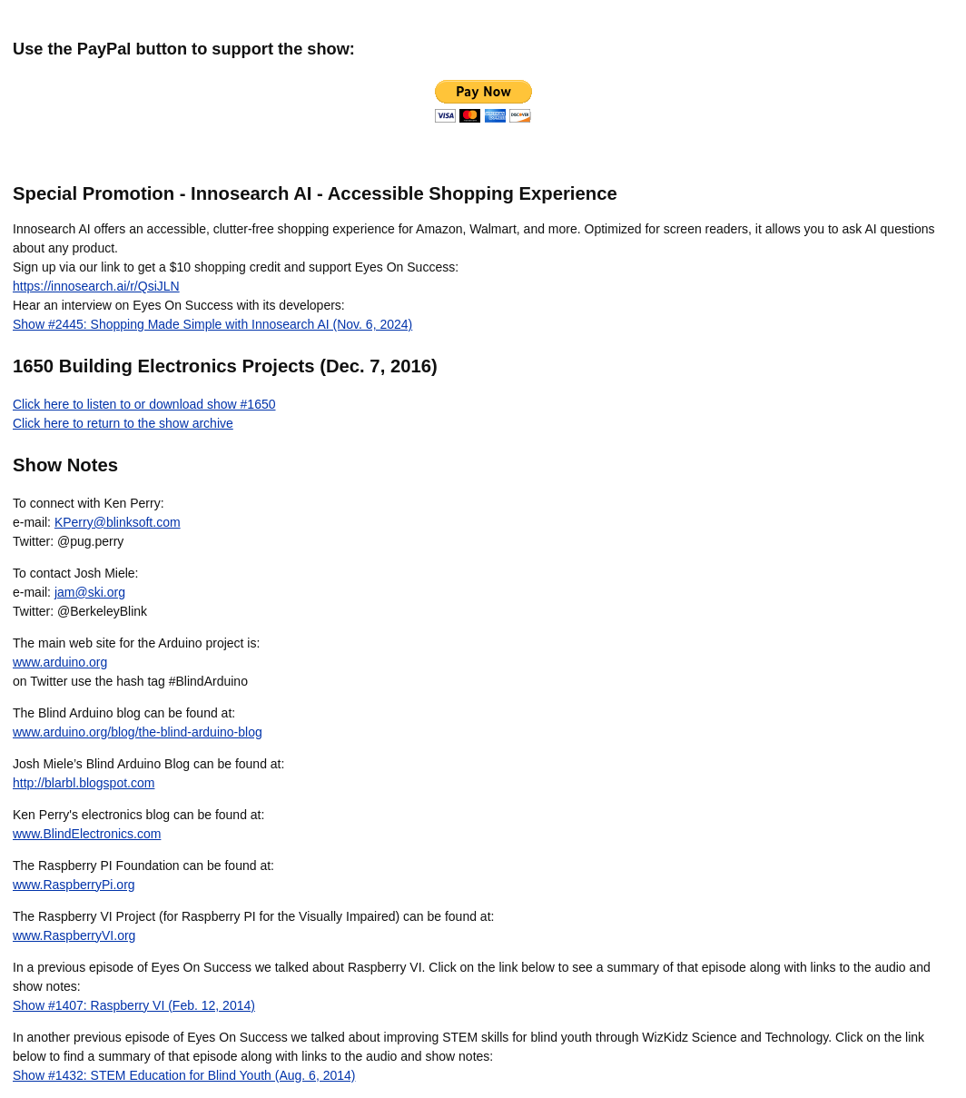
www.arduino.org (60, 662)
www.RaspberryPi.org (74, 884)
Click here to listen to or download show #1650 (144, 404)
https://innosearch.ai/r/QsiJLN (96, 286)
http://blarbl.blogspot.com (83, 783)
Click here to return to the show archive (123, 423)
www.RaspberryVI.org (74, 935)
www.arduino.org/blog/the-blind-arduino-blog (137, 732)
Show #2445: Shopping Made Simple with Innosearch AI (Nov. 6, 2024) (212, 324)
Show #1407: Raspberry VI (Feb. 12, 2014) (134, 1005)
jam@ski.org (89, 592)
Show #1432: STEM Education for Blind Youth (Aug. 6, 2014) (184, 1075)
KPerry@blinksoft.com (117, 522)
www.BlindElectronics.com (87, 833)
